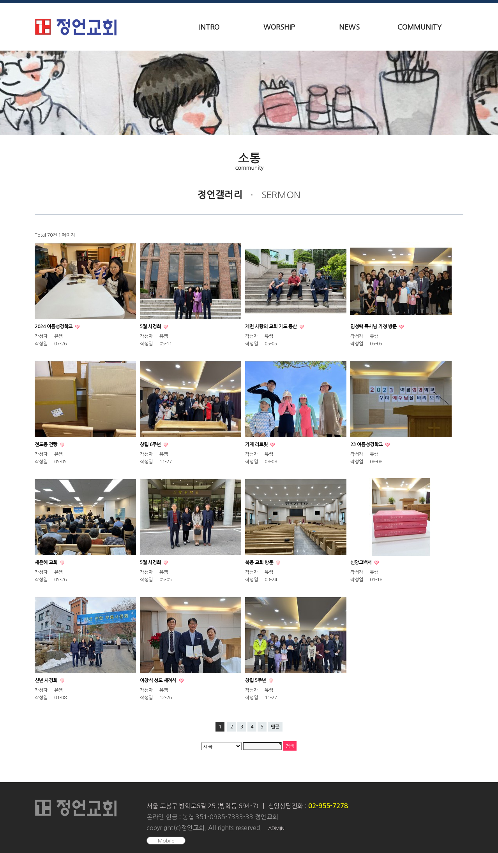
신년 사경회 (46, 680)
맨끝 (275, 727)
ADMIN (276, 828)
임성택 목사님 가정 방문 (374, 326)
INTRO (209, 27)
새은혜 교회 (46, 562)
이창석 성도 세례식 (159, 680)
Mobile (166, 840)
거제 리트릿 (257, 444)
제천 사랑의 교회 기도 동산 (271, 326)
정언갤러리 (220, 194)
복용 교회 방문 (259, 562)
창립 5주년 (256, 680)
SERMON (280, 194)
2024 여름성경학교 (54, 326)
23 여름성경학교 (367, 444)
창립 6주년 (151, 444)
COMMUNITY (419, 27)
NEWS (349, 27)
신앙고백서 (361, 562)
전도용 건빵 (46, 444)
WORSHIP (279, 27)
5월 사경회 (151, 326)
